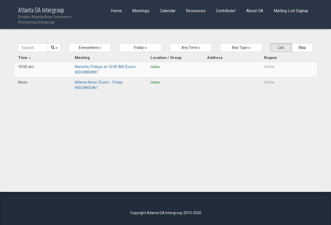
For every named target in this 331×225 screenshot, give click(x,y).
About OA (254, 10)
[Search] (33, 47)
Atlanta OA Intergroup (52, 15)
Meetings (140, 10)
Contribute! (226, 10)
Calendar (168, 10)
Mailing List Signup (291, 10)
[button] (90, 47)
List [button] (281, 48)
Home (116, 10)
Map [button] (302, 48)
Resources (196, 10)
